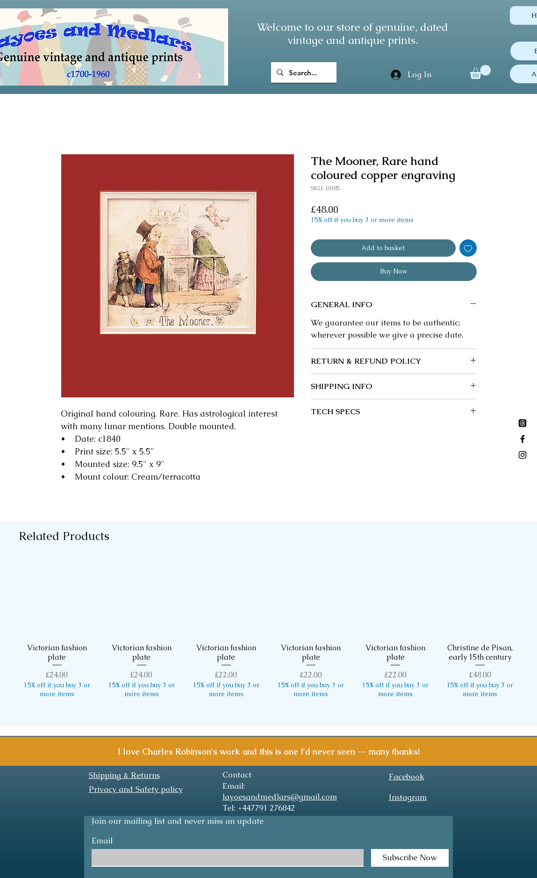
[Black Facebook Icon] (522, 439)
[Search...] (303, 72)
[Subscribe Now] (410, 858)
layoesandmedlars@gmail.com (279, 797)
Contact (236, 775)
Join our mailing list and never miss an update (178, 821)
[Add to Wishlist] (468, 248)
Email (102, 841)
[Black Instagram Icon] (522, 455)
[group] (268, 639)
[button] (480, 72)
